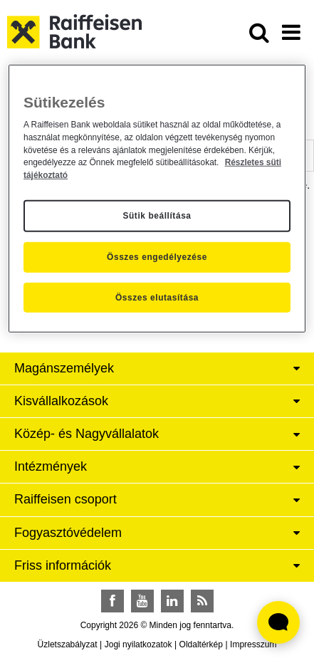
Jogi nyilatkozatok (138, 644)
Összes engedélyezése (157, 257)
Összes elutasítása (157, 297)
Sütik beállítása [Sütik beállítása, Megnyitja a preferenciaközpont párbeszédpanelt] (156, 216)
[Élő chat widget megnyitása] (278, 622)
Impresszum (253, 644)
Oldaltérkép (201, 644)
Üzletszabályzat (68, 644)
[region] (157, 198)
